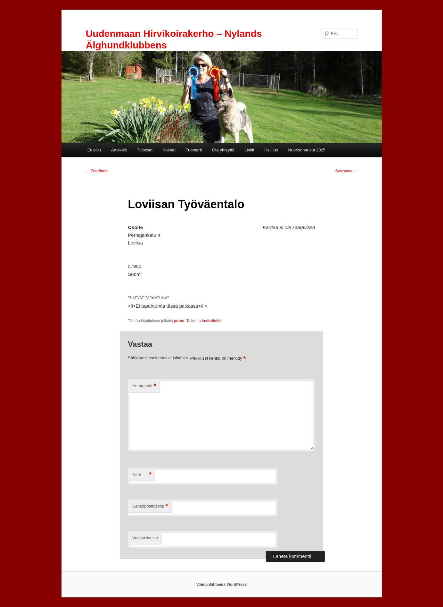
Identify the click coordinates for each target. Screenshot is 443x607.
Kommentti (144, 386)
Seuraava (346, 171)
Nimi (142, 474)
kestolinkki (212, 321)
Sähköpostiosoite (150, 506)
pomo (179, 321)
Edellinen (97, 171)
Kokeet (169, 150)
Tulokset (144, 150)
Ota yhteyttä (223, 150)
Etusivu (94, 150)
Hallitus (271, 150)
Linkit (249, 150)
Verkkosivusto (145, 537)
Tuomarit (194, 150)
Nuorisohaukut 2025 (306, 150)
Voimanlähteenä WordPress (221, 584)
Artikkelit (119, 150)
